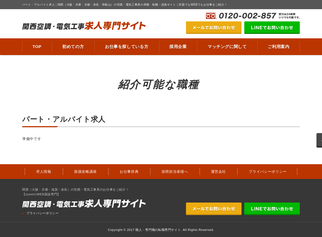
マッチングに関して (227, 46)
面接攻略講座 (85, 171)
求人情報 (43, 171)
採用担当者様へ (175, 171)
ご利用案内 (278, 46)
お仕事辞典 (129, 171)
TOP (37, 46)
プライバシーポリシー (268, 171)
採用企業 (178, 46)
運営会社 (218, 171)
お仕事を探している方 (127, 46)
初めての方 (73, 46)
